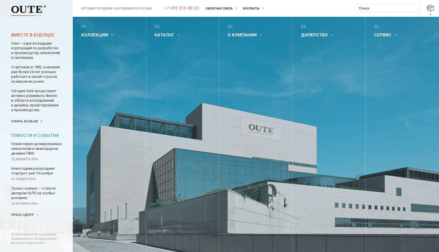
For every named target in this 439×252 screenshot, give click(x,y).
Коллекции (94, 35)
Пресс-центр (22, 215)
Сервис (382, 35)
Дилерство (314, 35)
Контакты (251, 8)
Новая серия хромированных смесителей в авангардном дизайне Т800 (36, 148)
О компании (242, 35)
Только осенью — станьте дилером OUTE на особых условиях (33, 193)
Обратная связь (219, 8)
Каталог (164, 35)
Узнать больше (24, 121)
